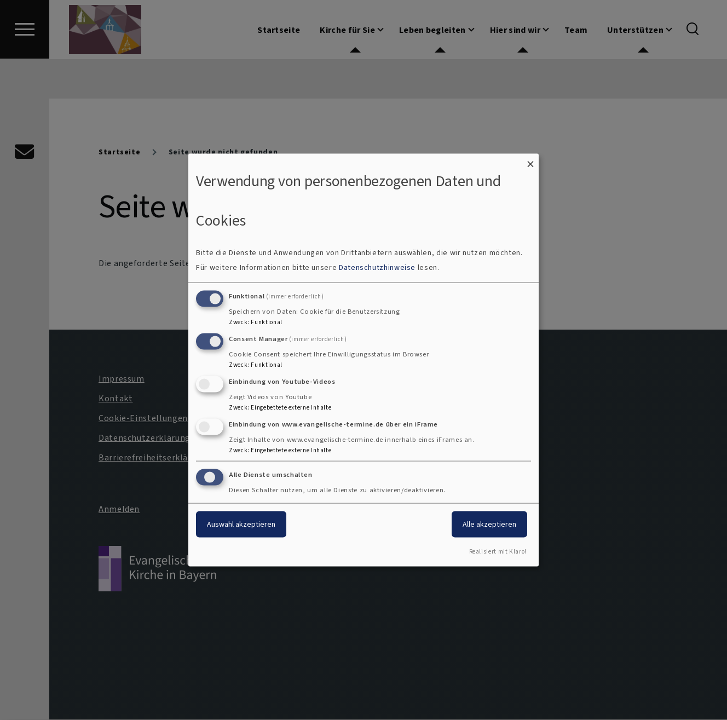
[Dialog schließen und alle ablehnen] (530, 160)
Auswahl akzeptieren (241, 524)
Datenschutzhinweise (377, 267)
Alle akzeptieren (489, 524)
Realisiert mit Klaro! (498, 552)
